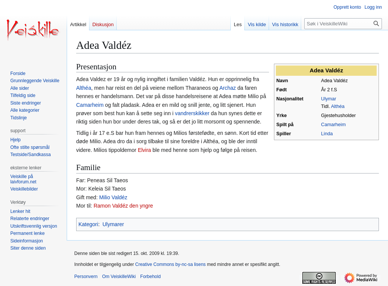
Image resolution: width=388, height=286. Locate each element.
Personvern (85, 276)
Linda (327, 133)
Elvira (144, 150)
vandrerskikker (192, 113)
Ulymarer (113, 224)
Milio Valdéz (113, 197)
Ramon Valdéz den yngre (123, 206)
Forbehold (150, 276)
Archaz (227, 88)
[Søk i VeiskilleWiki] (343, 23)
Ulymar (328, 99)
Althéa (337, 106)
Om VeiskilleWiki (119, 276)
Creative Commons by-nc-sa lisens (170, 264)
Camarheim (333, 124)
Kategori (88, 224)
